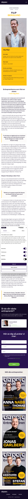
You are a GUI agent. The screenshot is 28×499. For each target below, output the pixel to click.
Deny (14, 270)
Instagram (14, 494)
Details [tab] (14, 230)
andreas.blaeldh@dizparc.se (16, 326)
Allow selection (14, 267)
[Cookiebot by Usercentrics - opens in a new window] (18, 227)
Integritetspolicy (17, 358)
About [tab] (23, 230)
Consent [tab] (5, 230)
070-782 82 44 (14, 324)
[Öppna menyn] (26, 2)
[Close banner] (26, 227)
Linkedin (20, 494)
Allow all (14, 264)
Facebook (8, 494)
